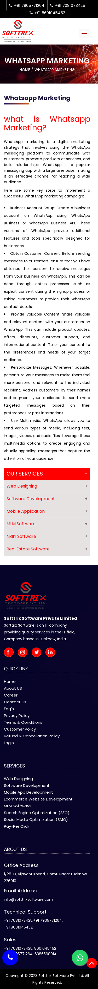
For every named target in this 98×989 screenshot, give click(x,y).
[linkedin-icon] (51, 652)
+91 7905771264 (26, 5)
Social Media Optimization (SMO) (36, 819)
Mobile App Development (28, 792)
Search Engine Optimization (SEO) (37, 812)
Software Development (31, 499)
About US (13, 688)
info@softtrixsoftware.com (28, 899)
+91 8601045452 (47, 12)
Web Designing (22, 486)
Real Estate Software (28, 549)
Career (11, 695)
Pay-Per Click (16, 826)
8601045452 (45, 948)
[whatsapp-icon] (80, 957)
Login (9, 742)
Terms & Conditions (23, 722)
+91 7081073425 (67, 5)
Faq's (9, 708)
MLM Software (21, 524)
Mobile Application (26, 511)
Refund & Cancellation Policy (32, 736)
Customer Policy (20, 729)
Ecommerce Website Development (38, 799)
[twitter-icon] (38, 652)
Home (25, 69)
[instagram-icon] (24, 652)
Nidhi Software (21, 536)
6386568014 (45, 954)
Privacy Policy (17, 715)
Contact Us (15, 702)
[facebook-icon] (10, 652)
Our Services (25, 473)
